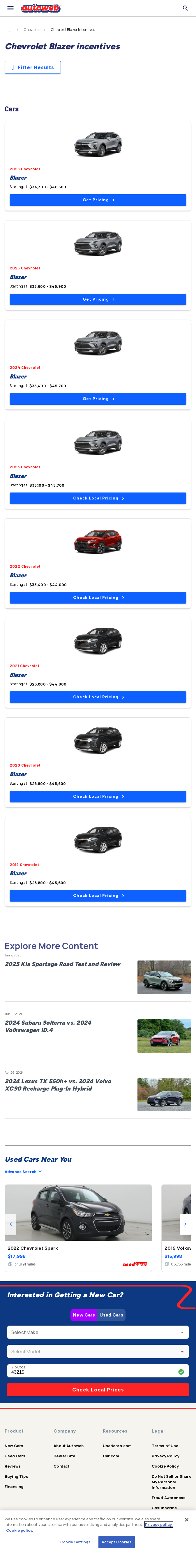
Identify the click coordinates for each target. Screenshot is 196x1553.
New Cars (84, 1315)
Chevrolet (31, 29)
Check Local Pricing (98, 498)
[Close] (186, 1519)
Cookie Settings (75, 1542)
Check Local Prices (98, 1390)
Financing (14, 1486)
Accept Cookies (117, 1542)
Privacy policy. (159, 1524)
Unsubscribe (164, 1507)
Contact (61, 1466)
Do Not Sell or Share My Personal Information (171, 1482)
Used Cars (111, 1315)
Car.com (111, 1456)
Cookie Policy (165, 1466)
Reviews (13, 1466)
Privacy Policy (165, 1456)
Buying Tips (16, 1476)
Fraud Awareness (169, 1497)
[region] (98, 1531)
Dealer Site (64, 1456)
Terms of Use (165, 1445)
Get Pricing (98, 199)
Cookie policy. (19, 1530)
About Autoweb (69, 1445)
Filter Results (32, 67)
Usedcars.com (117, 1445)
